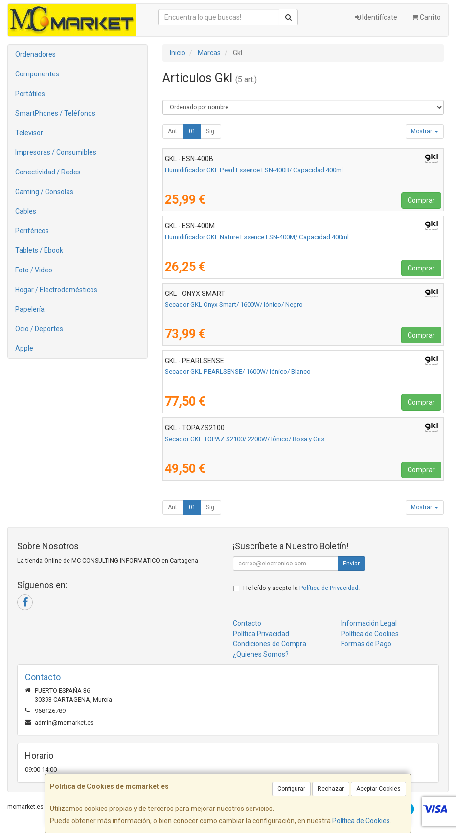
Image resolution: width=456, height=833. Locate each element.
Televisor (29, 133)
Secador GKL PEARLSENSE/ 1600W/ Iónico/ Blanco (238, 371)
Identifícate (376, 17)
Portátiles (30, 94)
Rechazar (331, 788)
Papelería (30, 309)
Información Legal (369, 623)
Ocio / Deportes (39, 329)
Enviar (351, 563)
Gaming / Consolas (44, 192)
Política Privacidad (261, 633)
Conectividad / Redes (48, 172)
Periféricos (32, 231)
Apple (24, 348)
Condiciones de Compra (269, 644)
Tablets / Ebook (39, 250)
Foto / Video (33, 270)
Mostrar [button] (424, 131)
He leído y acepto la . (301, 587)
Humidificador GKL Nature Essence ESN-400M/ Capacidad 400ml (257, 237)
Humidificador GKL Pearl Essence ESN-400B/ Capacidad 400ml (254, 169)
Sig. (211, 131)
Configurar (291, 788)
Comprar (421, 200)
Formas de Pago (366, 644)
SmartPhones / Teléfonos (55, 113)
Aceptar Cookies (378, 788)
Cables (25, 211)
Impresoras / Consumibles (55, 152)
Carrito (426, 17)
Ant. (173, 131)
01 (192, 131)
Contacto (247, 623)
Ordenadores (35, 54)
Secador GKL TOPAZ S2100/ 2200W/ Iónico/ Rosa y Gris (244, 438)
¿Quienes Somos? (261, 654)
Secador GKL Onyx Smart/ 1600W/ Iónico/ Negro (234, 304)
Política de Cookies (361, 821)
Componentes (37, 74)
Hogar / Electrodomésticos (56, 290)
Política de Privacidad (328, 587)
